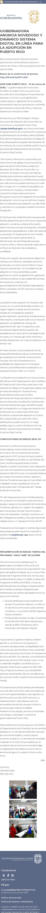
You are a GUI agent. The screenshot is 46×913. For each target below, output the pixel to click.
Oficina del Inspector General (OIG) (17, 902)
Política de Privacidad (11, 898)
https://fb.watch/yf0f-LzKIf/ (14, 77)
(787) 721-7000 (8, 880)
